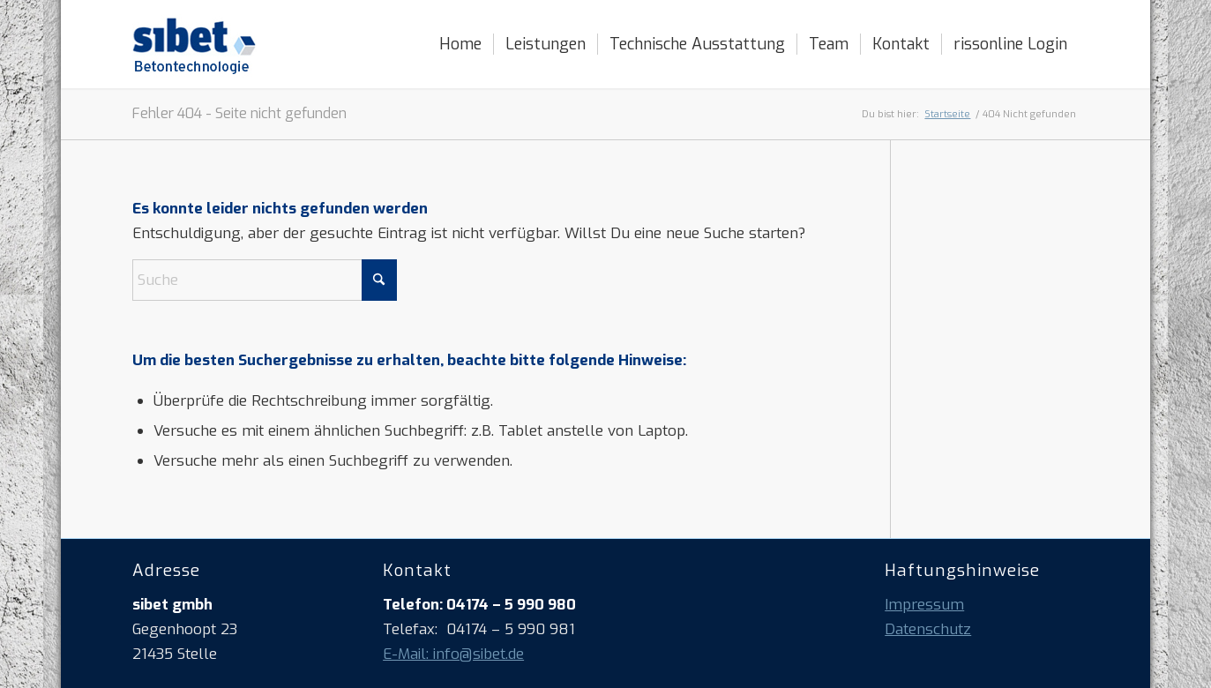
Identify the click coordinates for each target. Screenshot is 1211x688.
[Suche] (264, 280)
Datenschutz (928, 629)
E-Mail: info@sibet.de (453, 654)
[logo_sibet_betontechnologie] (194, 44)
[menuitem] (460, 44)
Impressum (924, 605)
